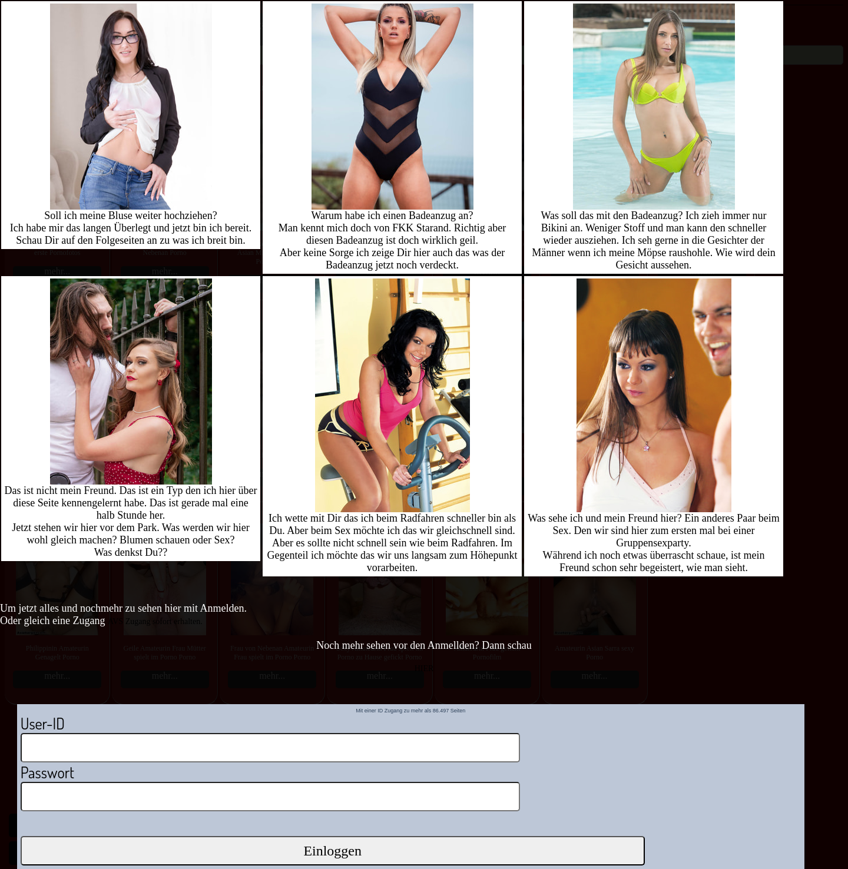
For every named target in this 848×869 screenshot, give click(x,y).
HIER (424, 668)
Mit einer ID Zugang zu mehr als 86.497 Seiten (410, 711)
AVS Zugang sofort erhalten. (155, 621)
